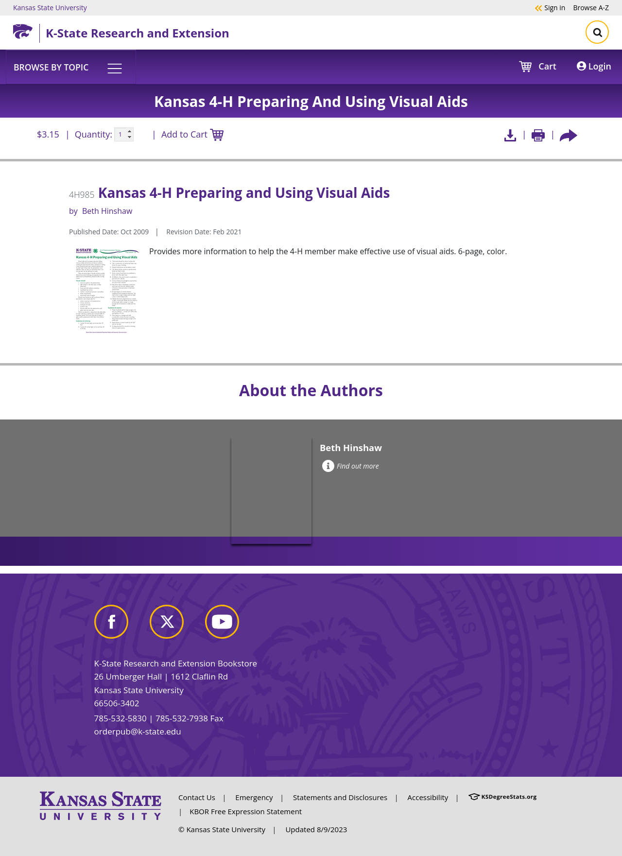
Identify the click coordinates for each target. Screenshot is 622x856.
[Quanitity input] (124, 134)
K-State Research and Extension (137, 33)
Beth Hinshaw (107, 211)
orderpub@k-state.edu (137, 731)
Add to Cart (192, 134)
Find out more (350, 466)
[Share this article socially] (568, 134)
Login (594, 66)
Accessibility (428, 797)
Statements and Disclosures (340, 797)
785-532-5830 (120, 718)
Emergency (254, 797)
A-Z (591, 7)
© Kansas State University (221, 829)
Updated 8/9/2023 (316, 829)
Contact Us (196, 797)
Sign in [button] (550, 7)
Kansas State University (50, 7)
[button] (71, 67)
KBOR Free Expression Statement (246, 811)
